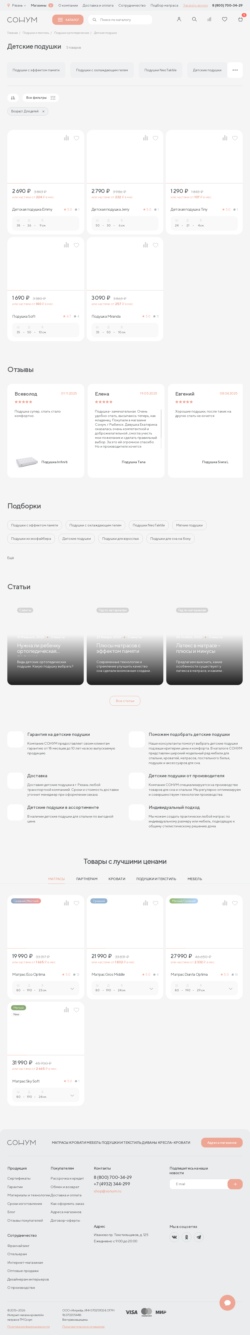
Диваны (149, 1143)
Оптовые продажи (23, 1271)
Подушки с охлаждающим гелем (95, 525)
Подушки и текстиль (156, 879)
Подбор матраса (164, 5)
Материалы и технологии (28, 1195)
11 (155, 316)
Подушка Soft (23, 316)
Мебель (195, 879)
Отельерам (17, 1254)
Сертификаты (19, 1178)
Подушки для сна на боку (170, 539)
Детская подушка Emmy (32, 209)
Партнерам (86, 879)
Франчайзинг (18, 1246)
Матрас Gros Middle (108, 974)
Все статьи (125, 701)
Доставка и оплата (98, 5)
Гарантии (15, 1187)
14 (235, 974)
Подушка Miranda (106, 316)
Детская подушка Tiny (189, 209)
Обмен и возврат (65, 1187)
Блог (11, 1212)
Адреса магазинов (222, 1143)
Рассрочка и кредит (67, 1178)
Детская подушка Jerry (110, 209)
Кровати (116, 879)
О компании (68, 5)
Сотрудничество (132, 5)
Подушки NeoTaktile (149, 525)
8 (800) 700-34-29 (227, 5)
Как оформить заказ (67, 1203)
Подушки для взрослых (120, 539)
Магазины (38, 5)
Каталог (68, 20)
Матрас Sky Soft (26, 1081)
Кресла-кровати (174, 1143)
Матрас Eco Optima (28, 974)
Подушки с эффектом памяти (34, 525)
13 (76, 974)
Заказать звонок (195, 5)
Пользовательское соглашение (83, 1326)
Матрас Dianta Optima (189, 974)
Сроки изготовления (24, 1203)
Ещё (10, 558)
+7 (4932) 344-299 (112, 1183)
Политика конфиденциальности (28, 1326)
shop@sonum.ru (107, 1191)
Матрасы (56, 879)
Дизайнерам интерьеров (28, 1279)
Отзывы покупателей (25, 1220)
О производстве (21, 1287)
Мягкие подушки (189, 525)
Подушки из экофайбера (31, 539)
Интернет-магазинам (25, 1262)
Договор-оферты (65, 1220)
